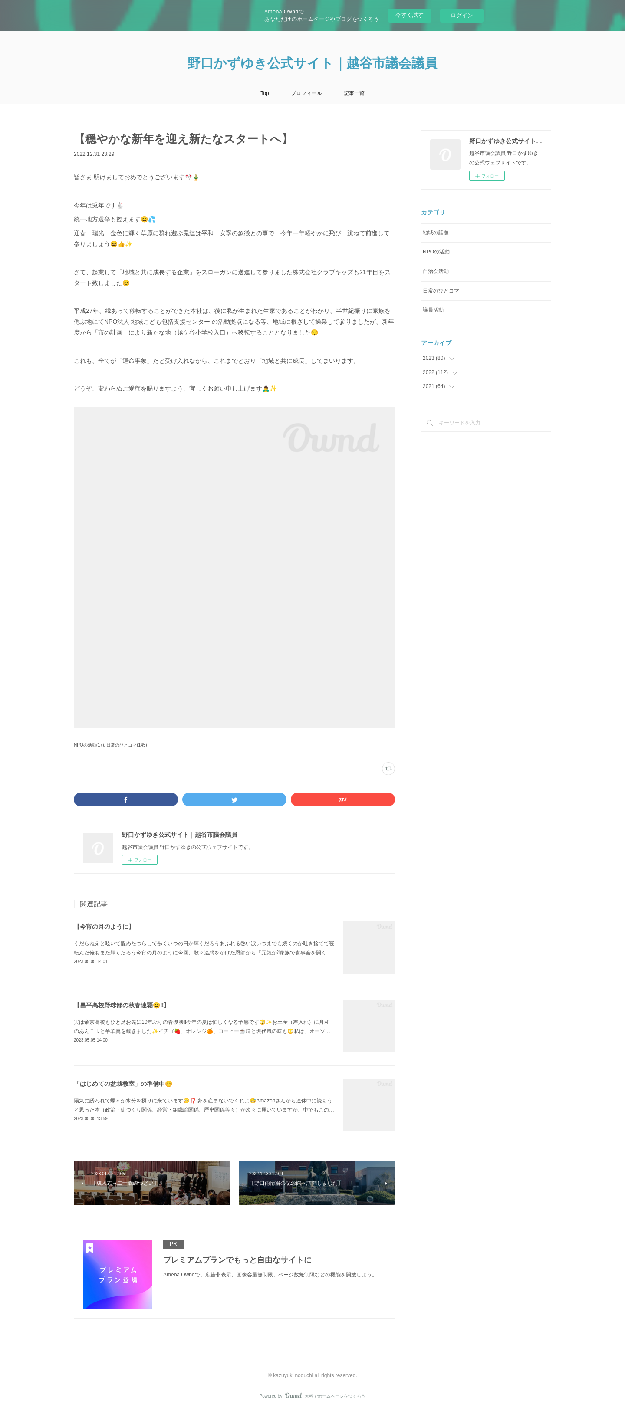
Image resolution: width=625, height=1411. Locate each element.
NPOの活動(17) (89, 745)
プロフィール (306, 93)
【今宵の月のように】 (104, 926)
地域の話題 (436, 233)
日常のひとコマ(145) (126, 745)
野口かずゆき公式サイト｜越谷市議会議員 (313, 63)
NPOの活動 (436, 252)
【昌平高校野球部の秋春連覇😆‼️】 (122, 1005)
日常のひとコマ (441, 291)
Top (264, 93)
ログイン (462, 15)
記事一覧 (354, 93)
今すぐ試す (409, 15)
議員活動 (433, 310)
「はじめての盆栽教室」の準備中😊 (123, 1083)
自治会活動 (436, 271)
